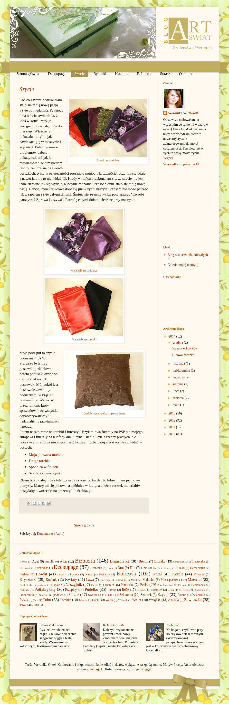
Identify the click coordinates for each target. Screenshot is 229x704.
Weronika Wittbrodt (183, 113)
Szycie (79, 74)
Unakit (96, 600)
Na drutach (25, 584)
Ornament (109, 585)
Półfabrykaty (45, 589)
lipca (176, 391)
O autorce (186, 74)
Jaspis (60, 574)
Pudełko (91, 589)
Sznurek (146, 595)
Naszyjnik (74, 584)
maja (176, 405)
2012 (172, 420)
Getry (168, 567)
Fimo (144, 568)
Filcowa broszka (183, 355)
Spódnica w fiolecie (44, 467)
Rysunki (100, 74)
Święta (23, 600)
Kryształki (28, 579)
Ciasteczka (198, 561)
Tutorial (83, 600)
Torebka (65, 600)
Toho (47, 599)
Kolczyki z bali (113, 625)
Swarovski (94, 595)
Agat (35, 561)
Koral (157, 574)
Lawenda (105, 579)
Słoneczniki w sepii (53, 625)
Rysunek (141, 589)
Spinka (43, 594)
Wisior (137, 600)
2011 (172, 427)
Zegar (23, 604)
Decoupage (57, 74)
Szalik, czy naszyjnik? (45, 473)
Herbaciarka (197, 568)
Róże (125, 589)
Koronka (199, 574)
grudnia (178, 342)
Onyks (94, 584)
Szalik (110, 595)
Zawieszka (193, 599)
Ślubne (182, 595)
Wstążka (155, 600)
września (178, 377)
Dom (110, 567)
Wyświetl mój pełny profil (181, 164)
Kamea (74, 574)
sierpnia (178, 384)
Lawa (90, 580)
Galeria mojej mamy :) (183, 265)
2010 (172, 434)
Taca (35, 600)
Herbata (24, 574)
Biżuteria (144, 74)
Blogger (145, 669)
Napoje (55, 585)
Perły (144, 584)
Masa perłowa (170, 580)
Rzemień (156, 589)
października (181, 370)
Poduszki (24, 589)
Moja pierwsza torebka (46, 454)
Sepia (171, 589)
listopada (179, 363)
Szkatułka (126, 595)
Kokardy (104, 574)
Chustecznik (180, 561)
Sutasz (165, 74)
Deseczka (96, 568)
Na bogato (173, 625)
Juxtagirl (96, 669)
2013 (172, 413)
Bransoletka (119, 561)
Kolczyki (126, 574)
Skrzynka (200, 589)
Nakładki (42, 584)
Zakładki (173, 600)
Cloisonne (24, 567)
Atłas (63, 561)
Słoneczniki (26, 595)
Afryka (23, 561)
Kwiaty (71, 579)
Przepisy (71, 589)
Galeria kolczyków (185, 348)
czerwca (178, 398)
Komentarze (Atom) (50, 533)
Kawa (88, 574)
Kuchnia (121, 74)
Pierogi (182, 584)
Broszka (159, 561)
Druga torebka (39, 461)
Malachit (149, 580)
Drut (121, 568)
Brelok (143, 561)
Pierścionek (198, 585)
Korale (177, 574)
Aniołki (49, 561)
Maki (134, 580)
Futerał (157, 567)
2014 (172, 336)
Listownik (120, 579)
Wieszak (122, 600)
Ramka (111, 589)
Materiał (195, 579)
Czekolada (41, 568)
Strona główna (28, 74)
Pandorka (127, 585)
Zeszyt (35, 604)
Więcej (168, 158)
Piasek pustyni (165, 584)
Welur (109, 600)
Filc (132, 568)
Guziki (180, 568)
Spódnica (57, 595)
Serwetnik (184, 589)
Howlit (41, 574)
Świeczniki (198, 595)
